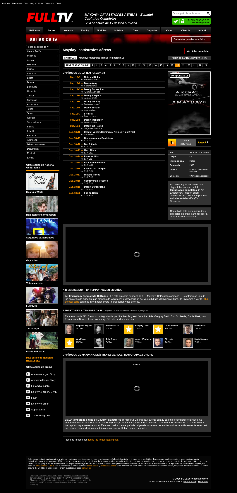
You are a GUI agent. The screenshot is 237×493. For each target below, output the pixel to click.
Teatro (30, 113)
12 (144, 65)
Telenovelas (17, 3)
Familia (30, 126)
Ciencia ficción (34, 51)
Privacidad (190, 481)
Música (118, 30)
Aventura (31, 73)
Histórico (31, 64)
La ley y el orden (40, 403)
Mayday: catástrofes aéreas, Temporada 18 (101, 58)
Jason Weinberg (143, 339)
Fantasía (31, 135)
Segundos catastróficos (42, 228)
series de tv (43, 39)
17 (172, 65)
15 (161, 65)
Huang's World (42, 183)
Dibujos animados (36, 144)
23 (206, 65)
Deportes (152, 30)
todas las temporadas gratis (103, 439)
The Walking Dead (41, 415)
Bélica (30, 78)
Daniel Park (200, 326)
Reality (85, 30)
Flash (34, 397)
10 (133, 65)
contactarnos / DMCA (45, 466)
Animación (32, 140)
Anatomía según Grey (43, 374)
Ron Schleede (171, 326)
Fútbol (40, 3)
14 (155, 65)
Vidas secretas (42, 274)
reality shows (93, 466)
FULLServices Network (194, 478)
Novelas (68, 30)
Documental (33, 149)
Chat (26, 3)
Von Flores (81, 339)
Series (51, 30)
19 (183, 65)
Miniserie (31, 55)
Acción (30, 60)
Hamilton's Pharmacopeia (42, 206)
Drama (30, 82)
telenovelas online (108, 466)
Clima (58, 3)
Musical (31, 153)
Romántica (32, 104)
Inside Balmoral (42, 342)
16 (166, 65)
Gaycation (42, 251)
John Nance (111, 339)
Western (31, 118)
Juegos (33, 3)
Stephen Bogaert (84, 326)
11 (139, 65)
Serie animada (34, 122)
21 (194, 65)
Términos (203, 481)
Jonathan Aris (112, 326)
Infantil (202, 30)
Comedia (31, 91)
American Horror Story (43, 380)
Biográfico (32, 87)
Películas (34, 30)
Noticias (102, 30)
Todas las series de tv (37, 47)
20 (189, 65)
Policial (30, 69)
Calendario (49, 3)
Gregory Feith (142, 326)
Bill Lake (169, 339)
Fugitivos (42, 297)
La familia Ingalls (40, 386)
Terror (30, 109)
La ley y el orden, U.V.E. (44, 391)
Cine (135, 30)
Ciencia (185, 30)
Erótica (30, 157)
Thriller (30, 95)
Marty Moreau (201, 339)
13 (150, 65)
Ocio (169, 30)
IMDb (187, 213)
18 (178, 65)
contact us (86, 468)
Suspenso (32, 100)
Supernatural (38, 409)
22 (200, 65)
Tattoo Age (42, 319)
